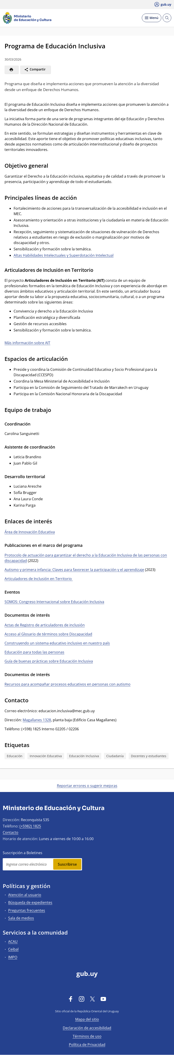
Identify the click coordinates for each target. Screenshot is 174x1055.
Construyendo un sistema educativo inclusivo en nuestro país (57, 643)
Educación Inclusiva (84, 756)
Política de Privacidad (87, 1044)
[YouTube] (103, 998)
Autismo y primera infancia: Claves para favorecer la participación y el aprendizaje (74, 569)
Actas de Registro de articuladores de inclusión (45, 625)
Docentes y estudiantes (148, 756)
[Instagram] (81, 998)
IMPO (12, 957)
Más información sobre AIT (27, 342)
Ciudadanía (115, 756)
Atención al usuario (24, 894)
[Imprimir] (11, 70)
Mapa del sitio (87, 1019)
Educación (14, 756)
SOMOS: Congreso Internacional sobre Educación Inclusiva (54, 601)
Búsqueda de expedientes (30, 902)
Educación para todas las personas (34, 652)
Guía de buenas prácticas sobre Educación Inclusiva (49, 661)
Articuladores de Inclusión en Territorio (39, 578)
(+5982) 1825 (30, 826)
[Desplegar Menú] (151, 18)
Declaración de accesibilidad (87, 1027)
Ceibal (13, 949)
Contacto (10, 832)
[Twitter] (92, 998)
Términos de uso (87, 1036)
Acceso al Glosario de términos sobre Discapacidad (48, 634)
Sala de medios (21, 918)
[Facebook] (70, 998)
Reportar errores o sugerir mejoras (87, 785)
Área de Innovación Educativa (30, 531)
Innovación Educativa (46, 756)
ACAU (13, 941)
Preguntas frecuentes (26, 910)
